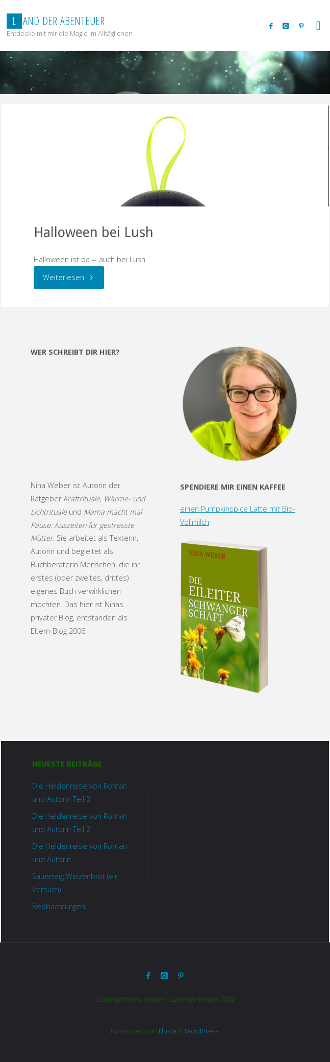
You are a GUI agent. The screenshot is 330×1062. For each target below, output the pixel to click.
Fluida (166, 1030)
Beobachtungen (58, 906)
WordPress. (202, 1030)
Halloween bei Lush (94, 232)
